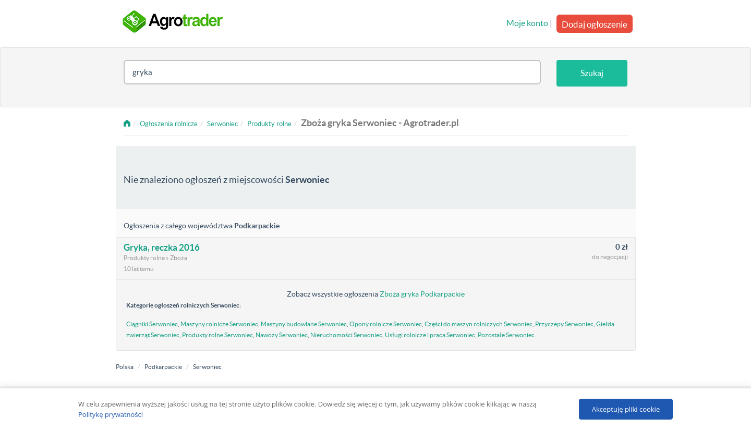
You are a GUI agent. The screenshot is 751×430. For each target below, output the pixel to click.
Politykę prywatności (110, 414)
